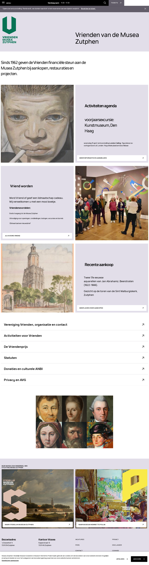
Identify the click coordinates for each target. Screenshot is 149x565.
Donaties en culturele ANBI (74, 369)
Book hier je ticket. (88, 9)
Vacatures (79, 539)
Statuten (74, 358)
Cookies (115, 551)
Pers (77, 545)
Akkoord (137, 559)
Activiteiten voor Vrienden (74, 336)
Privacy (115, 539)
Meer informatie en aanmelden (93, 158)
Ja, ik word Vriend (12, 236)
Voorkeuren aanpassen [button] (10, 560)
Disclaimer (117, 545)
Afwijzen (120, 559)
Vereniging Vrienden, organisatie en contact (74, 325)
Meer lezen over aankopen (91, 308)
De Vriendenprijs (74, 347)
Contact (79, 551)
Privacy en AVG (74, 380)
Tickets (141, 3)
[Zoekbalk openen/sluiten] (130, 3)
